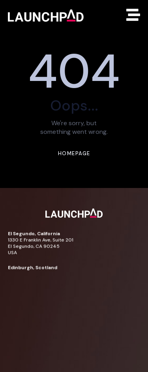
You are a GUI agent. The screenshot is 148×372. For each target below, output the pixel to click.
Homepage (74, 153)
